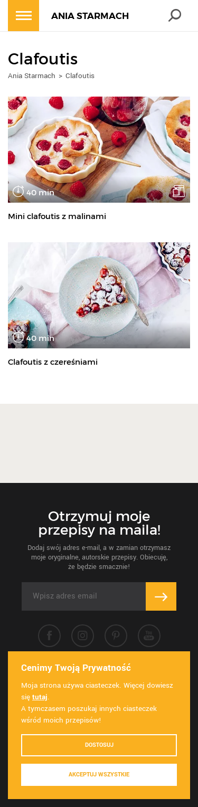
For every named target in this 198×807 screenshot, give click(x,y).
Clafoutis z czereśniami (53, 362)
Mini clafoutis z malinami (57, 216)
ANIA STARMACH (90, 16)
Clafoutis (80, 76)
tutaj (40, 697)
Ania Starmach (31, 76)
